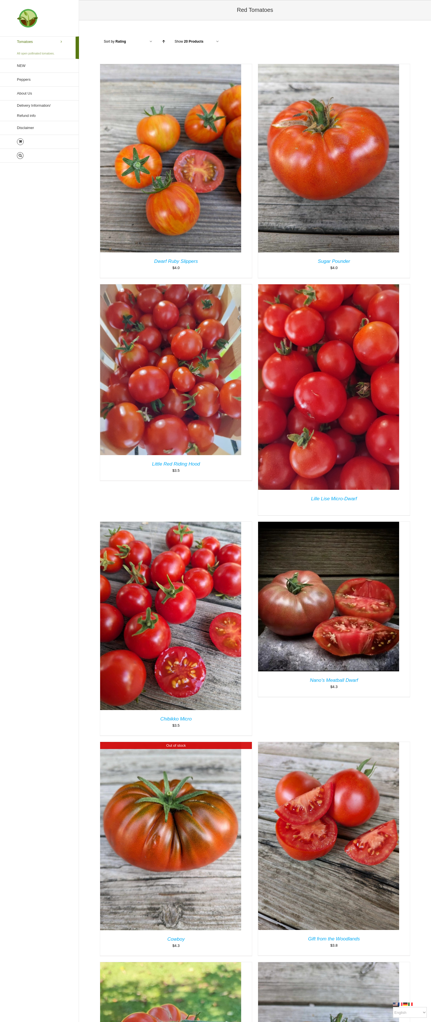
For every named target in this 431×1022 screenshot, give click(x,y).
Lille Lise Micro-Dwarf (334, 498)
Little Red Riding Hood (176, 464)
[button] (39, 156)
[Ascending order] (163, 41)
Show (189, 41)
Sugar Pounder (334, 261)
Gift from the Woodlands (334, 939)
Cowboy (175, 939)
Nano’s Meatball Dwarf (334, 680)
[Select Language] (410, 1012)
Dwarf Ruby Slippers (176, 261)
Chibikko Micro (176, 719)
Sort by (115, 41)
